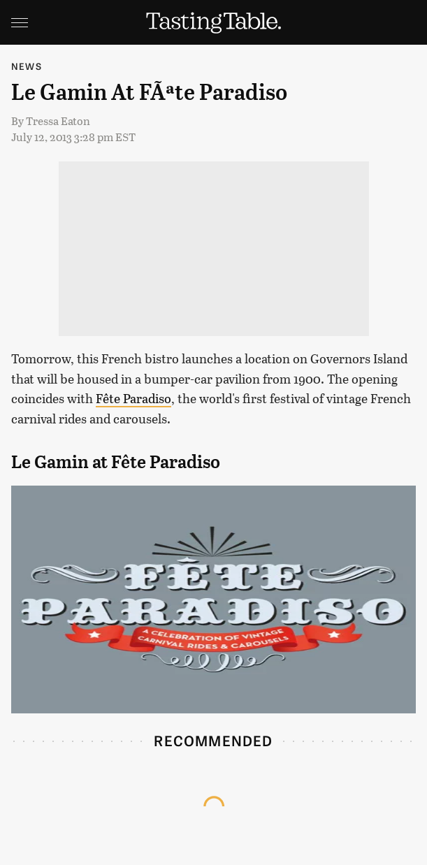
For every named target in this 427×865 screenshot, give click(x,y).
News (26, 66)
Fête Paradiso (133, 398)
